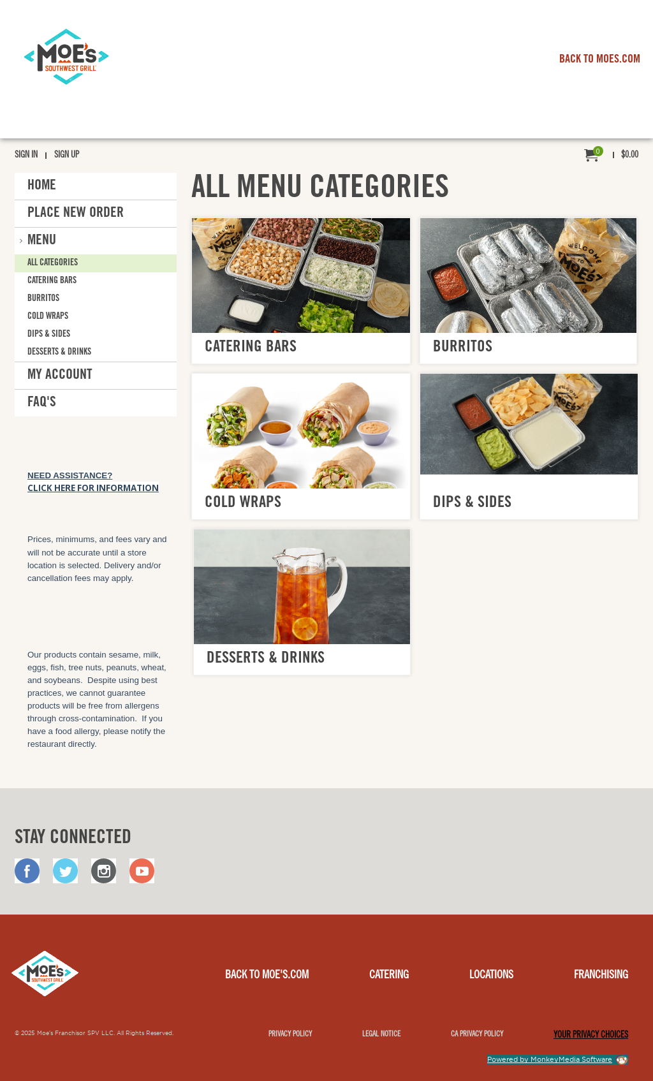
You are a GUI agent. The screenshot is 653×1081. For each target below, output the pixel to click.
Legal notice (381, 1034)
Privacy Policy (290, 1034)
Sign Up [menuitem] (66, 155)
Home (41, 186)
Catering (389, 976)
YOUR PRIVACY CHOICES (591, 1035)
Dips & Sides (48, 334)
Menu (41, 241)
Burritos (43, 299)
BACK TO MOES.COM (599, 60)
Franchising (601, 976)
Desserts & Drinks (59, 352)
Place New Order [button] (75, 214)
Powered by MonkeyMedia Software (549, 1059)
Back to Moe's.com (267, 976)
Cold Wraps (47, 317)
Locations (491, 976)
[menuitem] (611, 156)
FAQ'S (41, 403)
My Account (59, 376)
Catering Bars (52, 281)
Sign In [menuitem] (26, 155)
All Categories (52, 263)
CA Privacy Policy (477, 1034)
